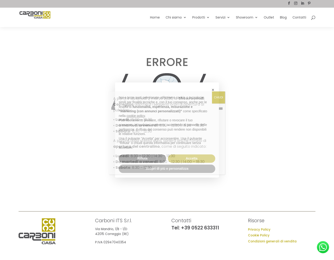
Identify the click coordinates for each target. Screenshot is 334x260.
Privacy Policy (259, 229)
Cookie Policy (259, 235)
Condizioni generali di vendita (272, 241)
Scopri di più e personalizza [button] (167, 168)
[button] (213, 90)
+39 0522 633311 (200, 227)
